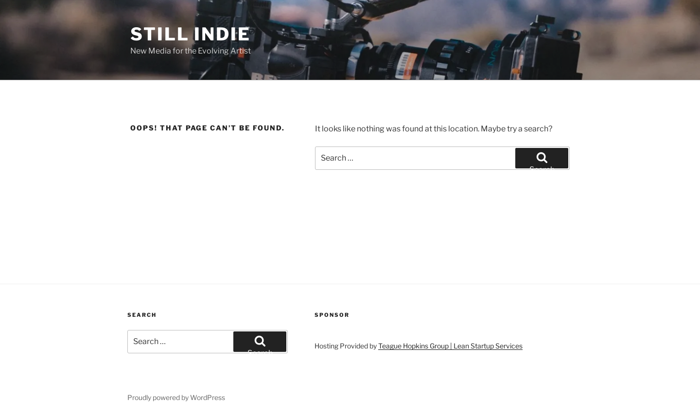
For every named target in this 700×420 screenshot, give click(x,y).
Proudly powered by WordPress (176, 397)
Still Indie (190, 34)
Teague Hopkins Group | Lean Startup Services (450, 346)
